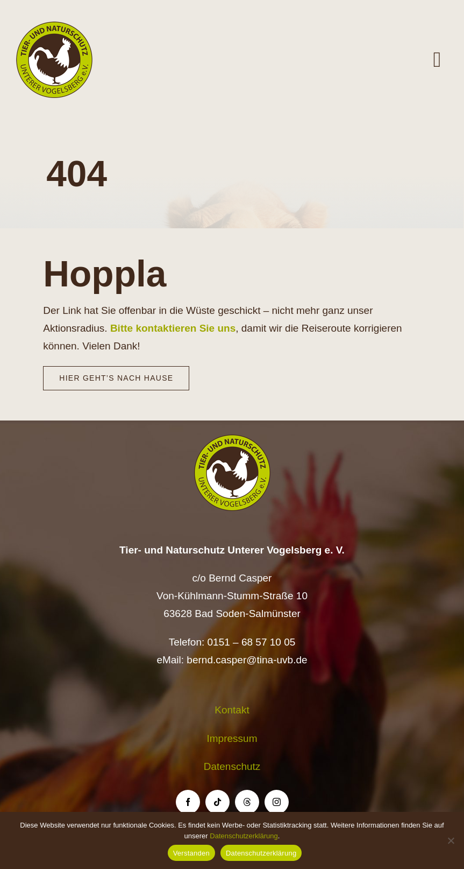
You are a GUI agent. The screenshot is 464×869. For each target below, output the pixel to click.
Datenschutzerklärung (243, 836)
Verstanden (191, 853)
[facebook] (188, 802)
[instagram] (277, 802)
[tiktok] (217, 802)
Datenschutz (232, 766)
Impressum (232, 738)
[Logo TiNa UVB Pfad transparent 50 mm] (54, 26)
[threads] (247, 802)
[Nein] (450, 840)
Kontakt (232, 710)
